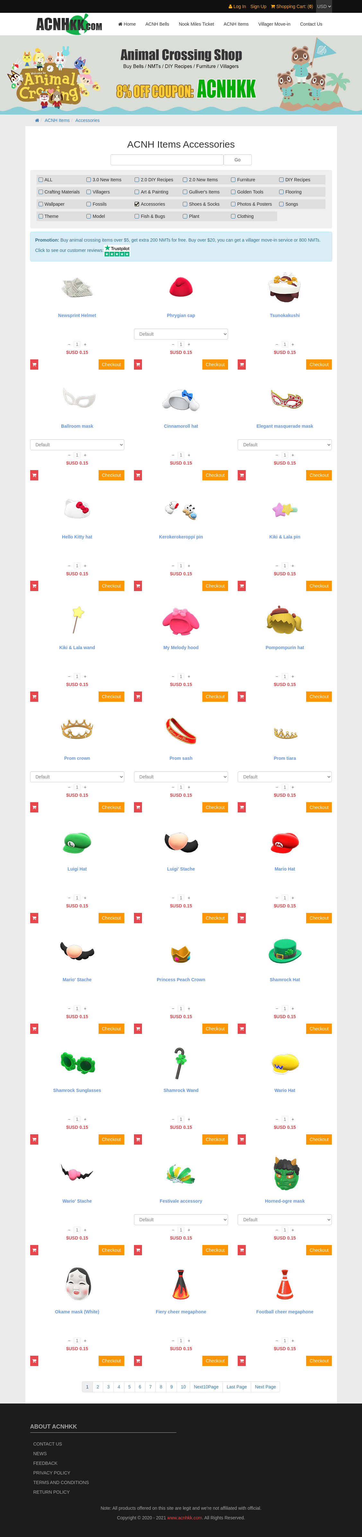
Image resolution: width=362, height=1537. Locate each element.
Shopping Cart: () (292, 6)
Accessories (87, 120)
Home (127, 24)
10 (183, 1386)
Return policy (51, 1492)
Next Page (265, 1386)
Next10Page (206, 1386)
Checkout (111, 364)
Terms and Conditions (61, 1482)
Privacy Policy (51, 1472)
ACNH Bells (157, 24)
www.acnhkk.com (184, 1517)
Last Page (237, 1386)
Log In (237, 6)
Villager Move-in (274, 24)
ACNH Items (236, 24)
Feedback (45, 1463)
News (40, 1453)
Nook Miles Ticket (196, 24)
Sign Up (259, 6)
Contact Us (311, 24)
